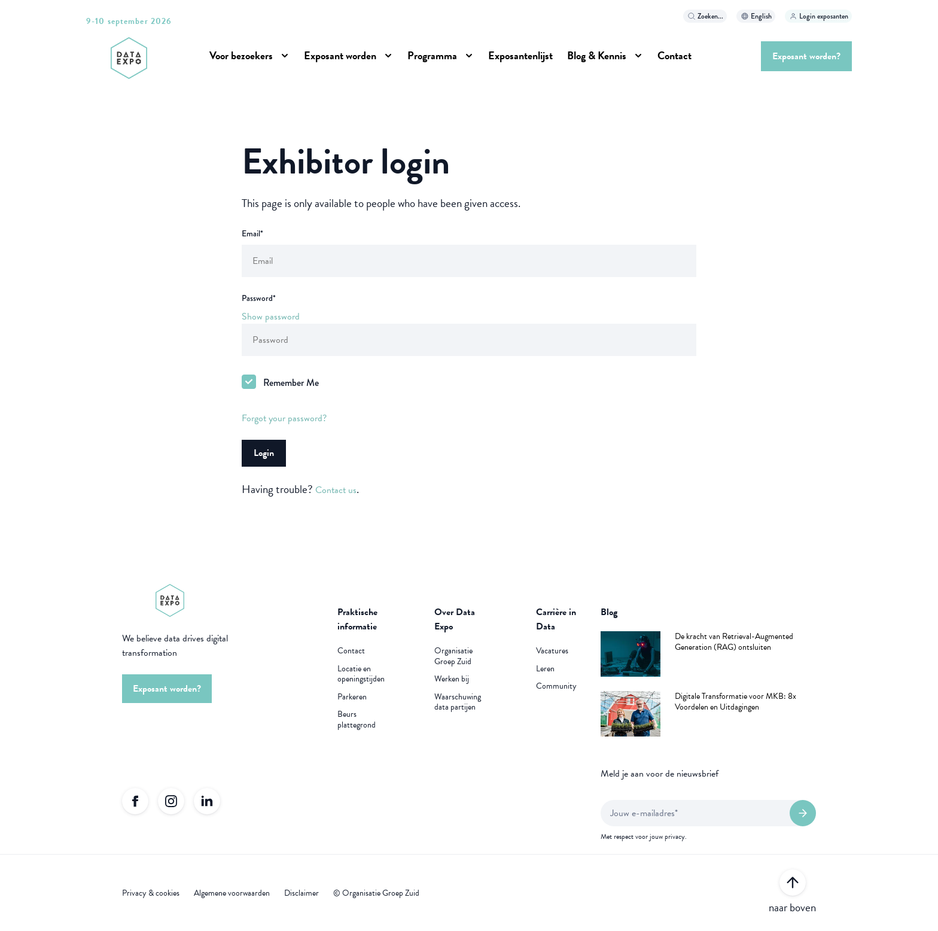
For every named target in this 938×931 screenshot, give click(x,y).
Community (556, 686)
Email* (252, 233)
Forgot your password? (284, 418)
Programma (432, 55)
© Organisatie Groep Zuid (376, 893)
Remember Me (291, 383)
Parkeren (352, 697)
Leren (545, 669)
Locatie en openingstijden (361, 674)
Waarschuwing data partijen (457, 702)
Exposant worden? (806, 56)
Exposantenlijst (520, 55)
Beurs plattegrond (356, 719)
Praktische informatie (357, 619)
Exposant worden (340, 55)
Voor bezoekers (241, 55)
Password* (259, 298)
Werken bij (451, 679)
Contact (674, 55)
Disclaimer (301, 893)
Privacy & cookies (150, 893)
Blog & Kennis (596, 55)
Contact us (336, 490)
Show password (271, 316)
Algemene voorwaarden (232, 893)
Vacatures (552, 651)
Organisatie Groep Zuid (453, 656)
